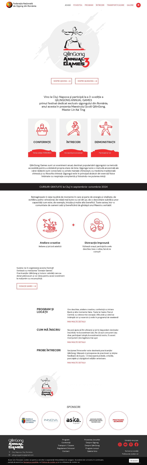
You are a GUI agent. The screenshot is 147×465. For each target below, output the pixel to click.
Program (89, 5)
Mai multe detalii (76, 321)
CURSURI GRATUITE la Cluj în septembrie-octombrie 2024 (74, 186)
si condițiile (34, 462)
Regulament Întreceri (66, 448)
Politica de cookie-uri (130, 454)
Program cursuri (92, 448)
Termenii (26, 462)
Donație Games (25, 286)
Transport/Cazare (115, 5)
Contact (65, 451)
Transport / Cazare (66, 445)
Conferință (66, 442)
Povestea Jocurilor (92, 440)
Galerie (130, 5)
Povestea (77, 5)
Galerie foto (92, 451)
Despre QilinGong (85, 81)
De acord (133, 461)
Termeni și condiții (131, 451)
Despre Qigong (60, 81)
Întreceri (100, 5)
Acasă (68, 5)
